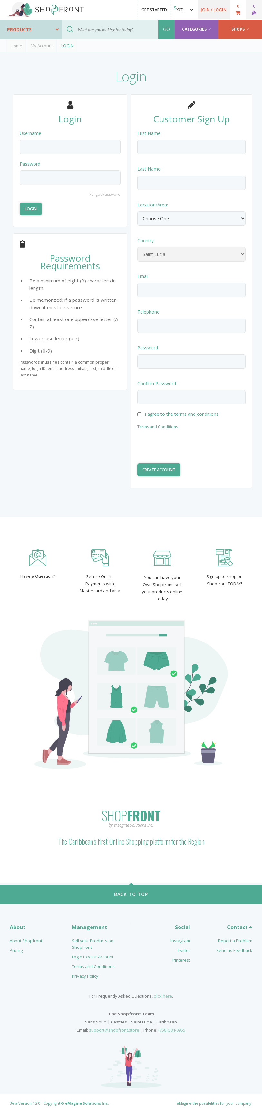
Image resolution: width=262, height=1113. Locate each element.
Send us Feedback (234, 950)
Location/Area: (152, 205)
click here (163, 996)
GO (166, 29)
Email (143, 276)
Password (30, 164)
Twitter (183, 950)
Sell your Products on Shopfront (92, 944)
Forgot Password (105, 194)
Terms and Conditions (157, 427)
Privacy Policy (85, 976)
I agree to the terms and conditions (177, 414)
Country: (146, 240)
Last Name (148, 169)
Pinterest (181, 960)
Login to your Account (92, 957)
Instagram (180, 941)
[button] (214, 9)
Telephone (148, 312)
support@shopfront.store (114, 1030)
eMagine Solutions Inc (86, 1103)
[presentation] (186, 447)
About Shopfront (26, 941)
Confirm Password (156, 383)
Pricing (16, 950)
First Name (148, 133)
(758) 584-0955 (171, 1030)
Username (30, 133)
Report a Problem (235, 941)
